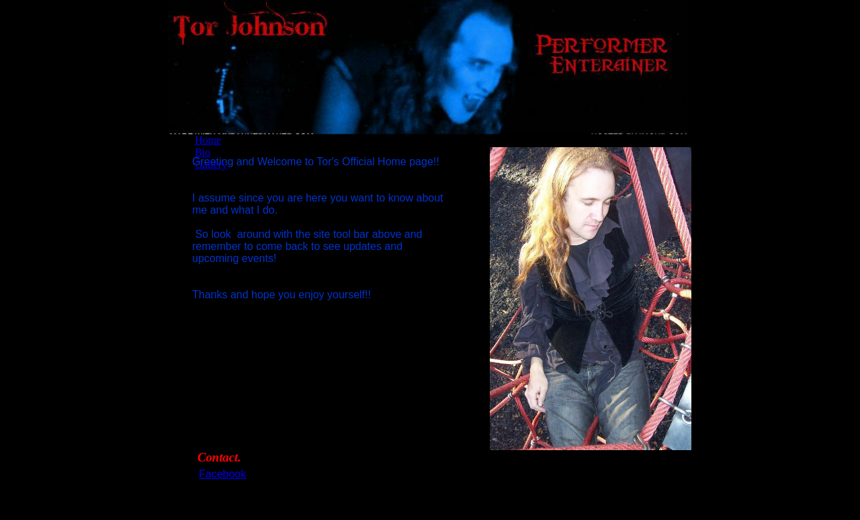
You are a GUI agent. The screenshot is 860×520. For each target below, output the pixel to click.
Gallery (211, 164)
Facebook (222, 474)
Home (208, 140)
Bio (202, 152)
